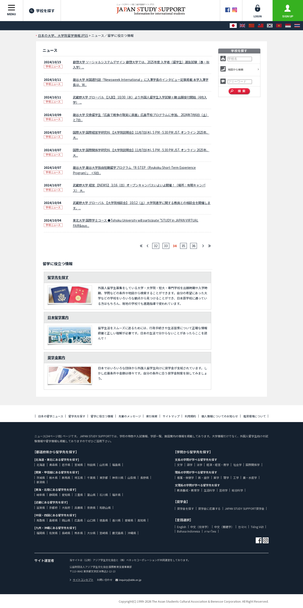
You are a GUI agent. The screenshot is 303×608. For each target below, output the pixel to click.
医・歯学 (203, 478)
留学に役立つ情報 (102, 416)
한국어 (242, 527)
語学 (189, 465)
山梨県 (132, 478)
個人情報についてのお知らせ (219, 416)
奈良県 (91, 508)
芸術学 (223, 490)
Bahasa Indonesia (188, 531)
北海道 (41, 465)
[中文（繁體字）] (260, 25)
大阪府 (66, 508)
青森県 (53, 465)
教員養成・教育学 (188, 490)
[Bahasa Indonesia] (288, 25)
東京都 (104, 478)
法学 (199, 465)
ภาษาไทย (210, 531)
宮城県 (78, 465)
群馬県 (66, 478)
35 (183, 245)
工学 (236, 478)
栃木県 (53, 478)
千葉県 (91, 478)
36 (194, 245)
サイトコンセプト (81, 580)
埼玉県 (78, 478)
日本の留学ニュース (50, 416)
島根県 (53, 520)
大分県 (91, 533)
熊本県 (78, 533)
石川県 (104, 495)
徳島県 (104, 520)
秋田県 (91, 465)
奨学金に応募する (209, 508)
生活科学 (209, 490)
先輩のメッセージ (129, 416)
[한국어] (269, 25)
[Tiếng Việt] (278, 25)
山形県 (104, 465)
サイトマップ (171, 416)
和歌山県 (105, 508)
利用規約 (190, 416)
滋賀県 (41, 508)
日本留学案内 (58, 317)
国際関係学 (253, 465)
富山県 (91, 495)
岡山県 (66, 520)
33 (166, 245)
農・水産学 (250, 478)
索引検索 (151, 416)
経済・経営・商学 (218, 465)
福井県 (116, 495)
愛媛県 (129, 520)
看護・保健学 (185, 478)
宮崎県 (104, 533)
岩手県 (66, 465)
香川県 (116, 520)
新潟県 (41, 482)
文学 (180, 465)
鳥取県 (41, 520)
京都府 (53, 508)
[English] (242, 25)
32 (156, 245)
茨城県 (41, 478)
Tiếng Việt (257, 527)
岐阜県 (41, 495)
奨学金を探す (185, 508)
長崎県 (66, 533)
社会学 (237, 465)
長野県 (144, 478)
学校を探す (42, 10)
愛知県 (66, 495)
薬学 (216, 478)
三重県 (78, 495)
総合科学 (237, 490)
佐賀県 (53, 533)
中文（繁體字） (224, 527)
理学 (226, 478)
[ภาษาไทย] (297, 25)
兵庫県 (78, 508)
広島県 (78, 520)
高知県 (141, 520)
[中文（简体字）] (251, 25)
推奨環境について (254, 416)
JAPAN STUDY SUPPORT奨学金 (244, 508)
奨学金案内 (56, 357)
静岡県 (53, 495)
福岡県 (41, 533)
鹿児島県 (117, 533)
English (181, 527)
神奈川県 (117, 478)
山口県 (91, 520)
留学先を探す (58, 277)
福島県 (116, 465)
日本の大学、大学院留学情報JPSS (63, 35)
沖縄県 (132, 533)
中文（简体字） (200, 527)
